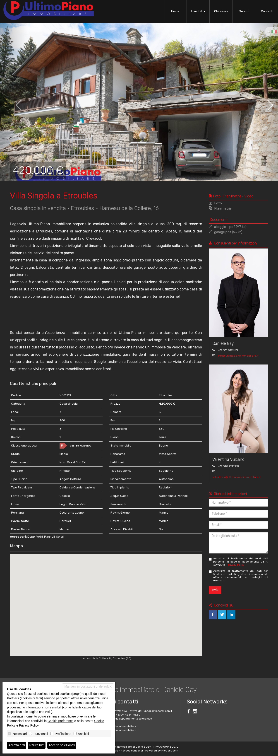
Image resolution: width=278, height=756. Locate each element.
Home (175, 11)
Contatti (267, 11)
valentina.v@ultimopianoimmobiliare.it (236, 477)
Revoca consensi (132, 750)
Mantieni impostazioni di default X (88, 686)
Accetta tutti (16, 745)
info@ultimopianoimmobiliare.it (238, 355)
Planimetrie (220, 208)
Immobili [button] (198, 11)
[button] (14, 102)
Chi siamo (221, 11)
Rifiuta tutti (36, 745)
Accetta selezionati (62, 745)
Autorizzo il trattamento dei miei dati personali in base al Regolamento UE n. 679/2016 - (238, 561)
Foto (215, 203)
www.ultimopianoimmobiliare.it (118, 730)
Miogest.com (169, 750)
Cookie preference (60, 721)
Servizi (244, 11)
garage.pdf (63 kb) (225, 232)
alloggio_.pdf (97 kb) (228, 227)
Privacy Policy (236, 564)
